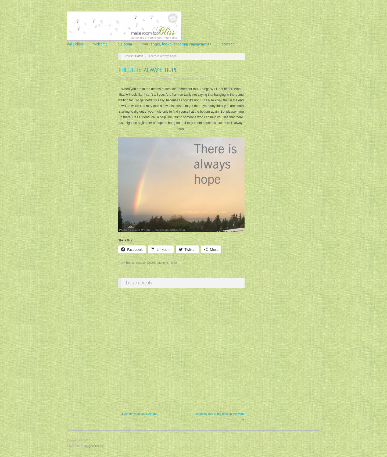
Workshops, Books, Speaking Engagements (177, 44)
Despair (140, 262)
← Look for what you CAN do (137, 413)
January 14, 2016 (149, 78)
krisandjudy (125, 78)
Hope (173, 262)
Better (130, 262)
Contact (227, 44)
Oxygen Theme (94, 446)
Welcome (100, 44)
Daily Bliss (75, 44)
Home (139, 56)
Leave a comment (176, 78)
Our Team (124, 44)
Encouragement (157, 262)
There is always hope (148, 70)
